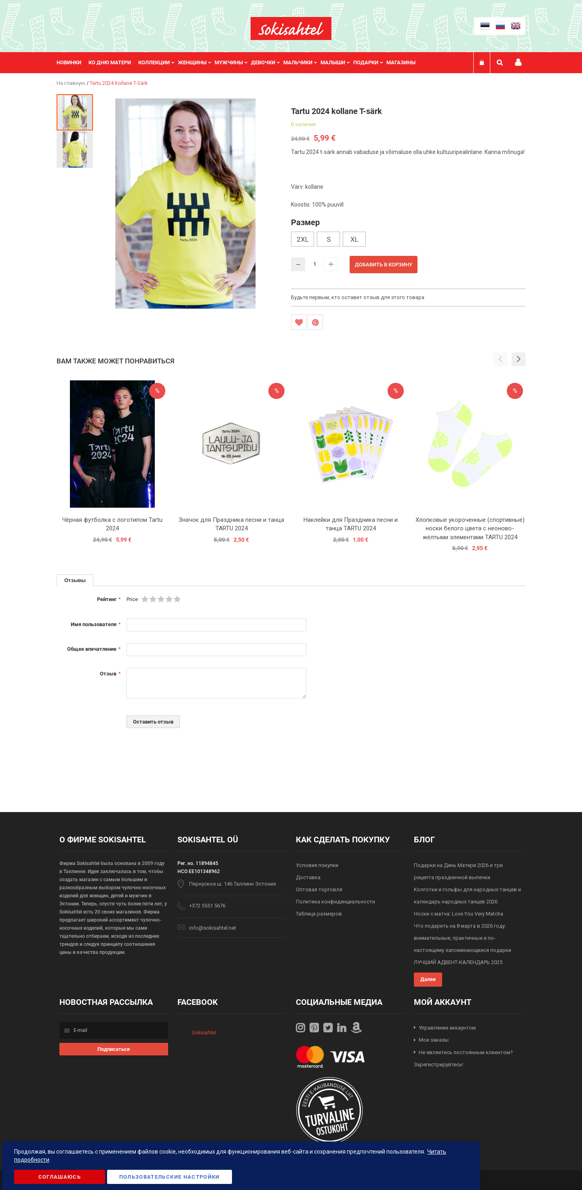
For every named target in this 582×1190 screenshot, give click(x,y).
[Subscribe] (113, 1049)
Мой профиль (518, 62)
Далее (428, 979)
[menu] (240, 62)
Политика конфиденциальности (335, 902)
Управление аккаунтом (447, 1028)
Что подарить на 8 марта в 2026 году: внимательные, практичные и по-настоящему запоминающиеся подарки (462, 938)
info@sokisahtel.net (212, 928)
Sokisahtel (204, 1033)
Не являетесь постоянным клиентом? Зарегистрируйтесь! (463, 1058)
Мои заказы (434, 1040)
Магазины (400, 62)
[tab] (75, 580)
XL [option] (354, 239)
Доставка (308, 877)
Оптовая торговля (319, 889)
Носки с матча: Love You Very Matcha (458, 914)
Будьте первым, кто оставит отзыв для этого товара (357, 297)
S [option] (329, 239)
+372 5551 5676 (207, 906)
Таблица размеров (319, 914)
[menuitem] (73, 62)
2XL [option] (303, 239)
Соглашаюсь (59, 1177)
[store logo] (291, 28)
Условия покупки (317, 865)
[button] (75, 149)
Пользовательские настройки (169, 1177)
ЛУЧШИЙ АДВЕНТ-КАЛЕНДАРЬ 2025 (458, 962)
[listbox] (408, 240)
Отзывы (75, 580)
